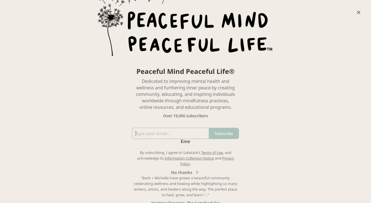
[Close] (358, 12)
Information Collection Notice (189, 158)
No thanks (185, 172)
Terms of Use (212, 152)
